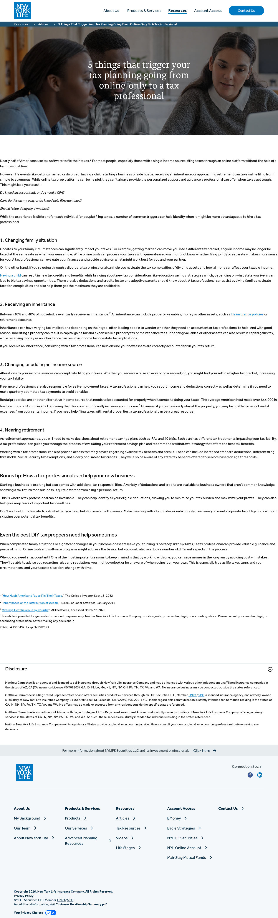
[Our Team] (37, 828)
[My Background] (37, 818)
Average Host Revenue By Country (25, 610)
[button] (246, 10)
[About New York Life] (37, 838)
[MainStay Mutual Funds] (190, 857)
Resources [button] (177, 10)
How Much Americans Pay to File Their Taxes (32, 595)
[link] (139, 672)
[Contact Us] (241, 808)
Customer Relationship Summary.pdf (81, 904)
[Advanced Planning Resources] (88, 840)
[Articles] (139, 818)
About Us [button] (111, 10)
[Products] (88, 818)
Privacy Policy (23, 896)
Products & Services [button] (144, 10)
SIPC (201, 695)
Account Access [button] (208, 10)
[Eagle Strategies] (190, 828)
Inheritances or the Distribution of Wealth (30, 603)
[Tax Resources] (139, 828)
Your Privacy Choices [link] (28, 912)
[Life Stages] (139, 847)
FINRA (193, 695)
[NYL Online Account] (190, 847)
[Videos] (139, 838)
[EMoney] (190, 818)
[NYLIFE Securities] (190, 838)
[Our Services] (88, 828)
